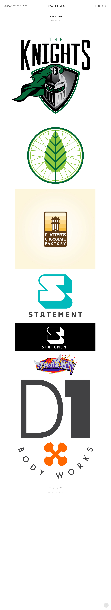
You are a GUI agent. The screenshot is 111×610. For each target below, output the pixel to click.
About (25, 5)
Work (6, 5)
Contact (7, 7)
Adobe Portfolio (59, 492)
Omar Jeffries (55, 6)
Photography (16, 5)
